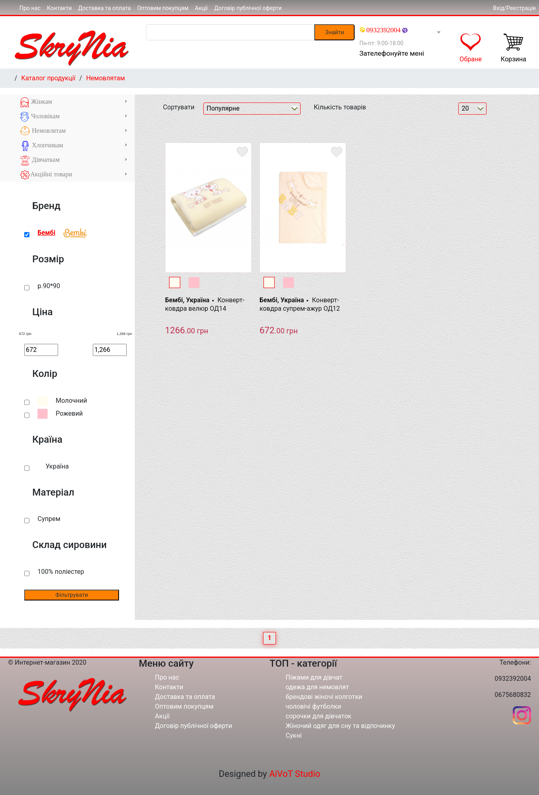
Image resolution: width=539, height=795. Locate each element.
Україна (57, 466)
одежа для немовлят (317, 687)
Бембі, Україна (187, 300)
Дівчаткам (73, 160)
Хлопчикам (73, 146)
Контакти (59, 8)
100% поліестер (61, 571)
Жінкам (73, 102)
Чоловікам (73, 117)
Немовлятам (105, 78)
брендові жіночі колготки (324, 697)
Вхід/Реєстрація (514, 8)
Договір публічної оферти (248, 8)
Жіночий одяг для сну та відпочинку (340, 726)
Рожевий (69, 413)
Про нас (29, 8)
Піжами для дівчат (314, 677)
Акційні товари (73, 175)
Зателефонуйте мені (391, 53)
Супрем (49, 519)
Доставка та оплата (104, 8)
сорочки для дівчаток (318, 716)
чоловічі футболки (313, 706)
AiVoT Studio (294, 774)
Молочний (71, 400)
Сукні (294, 735)
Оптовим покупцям (162, 8)
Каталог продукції (48, 78)
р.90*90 (49, 286)
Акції (201, 8)
